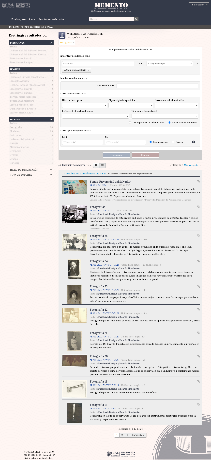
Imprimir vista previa (72, 165)
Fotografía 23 (98, 286)
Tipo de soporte (21, 174)
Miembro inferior (19, 147)
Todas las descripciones (182, 122)
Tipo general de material (144, 111)
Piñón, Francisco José (21, 105)
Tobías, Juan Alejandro (22, 101)
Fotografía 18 (98, 404)
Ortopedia (15, 151)
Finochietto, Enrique (21, 63)
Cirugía (14, 143)
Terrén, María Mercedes (23, 97)
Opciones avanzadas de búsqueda (130, 49)
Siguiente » (138, 435)
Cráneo (14, 159)
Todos (13, 47)
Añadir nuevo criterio (76, 70)
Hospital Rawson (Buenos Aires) (27, 85)
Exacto (177, 142)
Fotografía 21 (98, 333)
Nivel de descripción (24, 169)
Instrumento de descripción (169, 100)
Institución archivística (51, 19)
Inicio (65, 137)
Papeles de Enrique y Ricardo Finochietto (118, 214)
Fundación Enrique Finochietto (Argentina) (33, 77)
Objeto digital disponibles (121, 100)
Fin (106, 137)
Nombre (15, 69)
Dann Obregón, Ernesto (23, 109)
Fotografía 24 (99, 261)
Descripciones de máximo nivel (146, 122)
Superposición (159, 142)
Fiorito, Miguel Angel (21, 113)
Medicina (14, 131)
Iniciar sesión (198, 4)
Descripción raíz (105, 85)
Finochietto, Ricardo (21, 59)
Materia (15, 119)
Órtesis (14, 155)
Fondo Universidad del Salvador (110, 181)
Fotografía (16, 127)
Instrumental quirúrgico (23, 139)
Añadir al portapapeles (198, 181)
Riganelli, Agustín (19, 81)
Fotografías (97, 207)
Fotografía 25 (98, 236)
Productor (17, 42)
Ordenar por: (176, 165)
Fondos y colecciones (23, 19)
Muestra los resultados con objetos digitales (130, 173)
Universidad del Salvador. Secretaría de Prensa (35, 51)
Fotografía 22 (98, 309)
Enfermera (15, 135)
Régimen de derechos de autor (77, 111)
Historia (14, 163)
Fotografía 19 (98, 381)
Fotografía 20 (99, 356)
